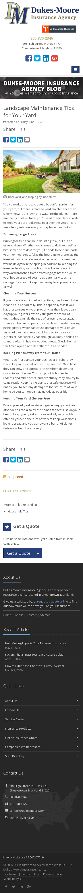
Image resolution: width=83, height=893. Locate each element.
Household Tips (18, 511)
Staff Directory (41, 756)
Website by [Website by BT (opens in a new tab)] (13, 879)
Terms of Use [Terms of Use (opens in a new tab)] (30, 874)
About (19, 615)
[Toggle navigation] (75, 69)
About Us (41, 701)
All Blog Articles (17, 491)
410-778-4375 (18, 804)
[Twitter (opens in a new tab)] (37, 58)
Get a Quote (18, 553)
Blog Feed (13, 476)
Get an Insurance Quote (41, 738)
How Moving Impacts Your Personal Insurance (41, 645)
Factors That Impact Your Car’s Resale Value (41, 657)
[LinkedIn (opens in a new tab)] (46, 58)
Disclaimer (11, 874)
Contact (32, 615)
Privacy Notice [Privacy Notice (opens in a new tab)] (52, 874)
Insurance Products (41, 728)
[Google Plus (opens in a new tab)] (54, 58)
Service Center (41, 719)
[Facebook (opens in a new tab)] (28, 58)
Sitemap (45, 615)
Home (7, 615)
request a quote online (52, 601)
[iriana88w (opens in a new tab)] (49, 197)
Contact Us (41, 710)
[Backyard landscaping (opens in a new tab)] (23, 197)
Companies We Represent (41, 747)
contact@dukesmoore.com (27, 811)
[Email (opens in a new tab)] (27, 139)
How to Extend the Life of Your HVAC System (41, 668)
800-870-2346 (18, 797)
